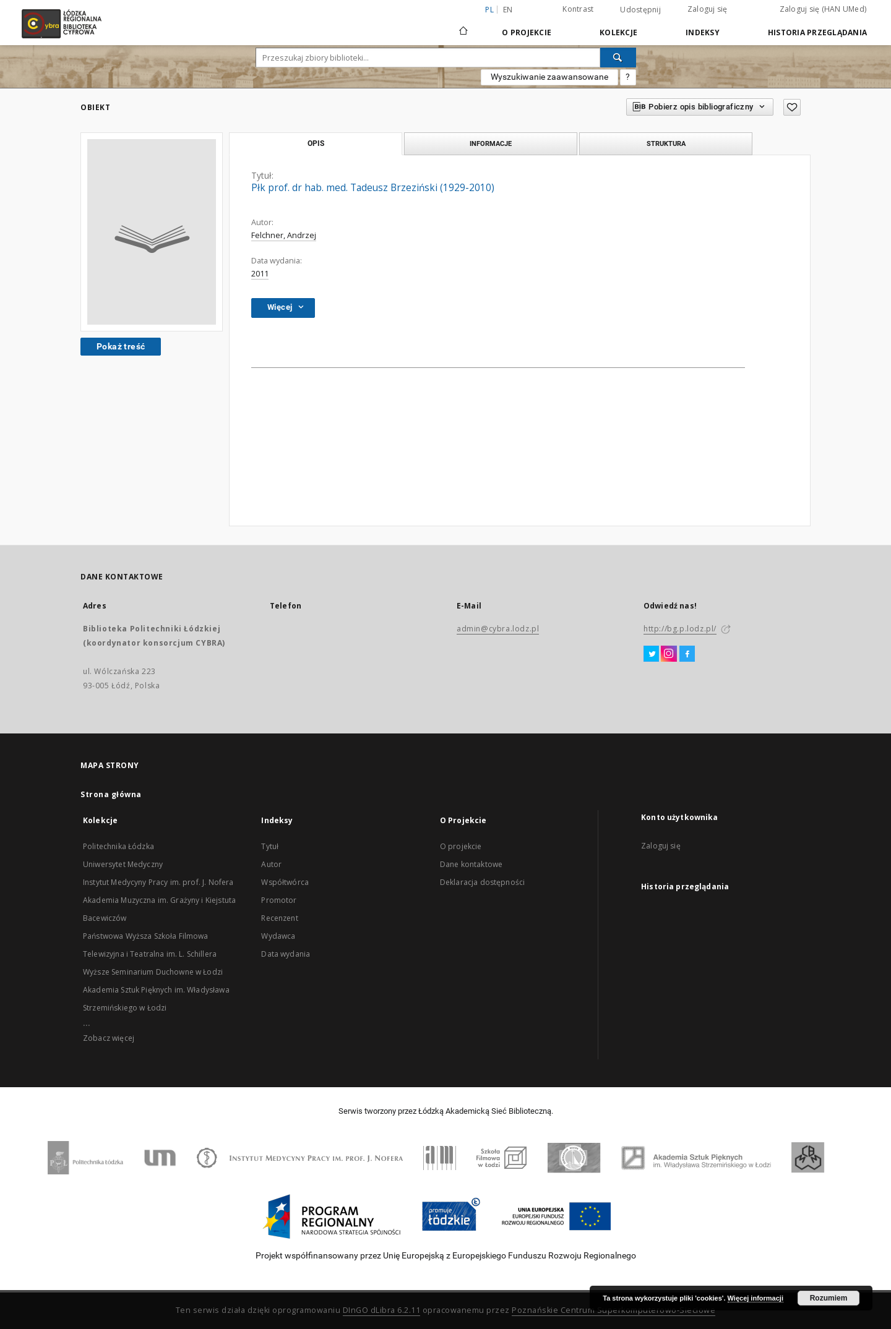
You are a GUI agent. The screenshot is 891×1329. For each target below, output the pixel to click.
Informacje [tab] (491, 143)
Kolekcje (618, 32)
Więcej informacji (755, 1298)
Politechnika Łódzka (118, 846)
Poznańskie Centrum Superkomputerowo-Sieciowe (613, 1310)
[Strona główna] (463, 25)
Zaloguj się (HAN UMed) (823, 9)
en (508, 10)
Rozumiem (829, 1298)
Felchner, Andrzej (283, 235)
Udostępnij (640, 10)
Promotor (278, 900)
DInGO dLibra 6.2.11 (382, 1310)
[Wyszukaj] (618, 57)
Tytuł (269, 846)
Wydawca (278, 936)
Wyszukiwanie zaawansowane (549, 77)
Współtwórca (285, 882)
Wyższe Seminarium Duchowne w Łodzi (153, 972)
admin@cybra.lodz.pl (498, 628)
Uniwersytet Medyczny (123, 864)
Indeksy (703, 32)
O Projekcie (526, 32)
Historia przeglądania (817, 32)
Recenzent (279, 918)
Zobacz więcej (108, 1038)
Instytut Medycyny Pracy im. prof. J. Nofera (158, 882)
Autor (271, 864)
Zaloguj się (707, 9)
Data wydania (285, 954)
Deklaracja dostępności (482, 882)
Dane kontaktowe (471, 864)
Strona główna (111, 794)
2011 (260, 273)
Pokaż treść (121, 346)
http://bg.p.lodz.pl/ (680, 628)
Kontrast (577, 9)
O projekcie (461, 846)
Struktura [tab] (666, 143)
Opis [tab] (316, 143)
